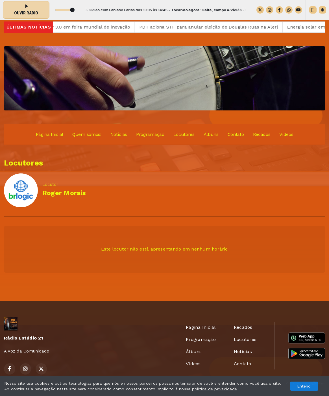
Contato (236, 134)
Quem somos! (86, 134)
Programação (150, 134)
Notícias (118, 134)
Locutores (184, 134)
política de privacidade (214, 389)
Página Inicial (50, 134)
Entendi (304, 386)
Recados (262, 134)
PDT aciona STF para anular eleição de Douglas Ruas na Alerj (212, 27)
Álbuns (211, 134)
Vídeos (286, 134)
